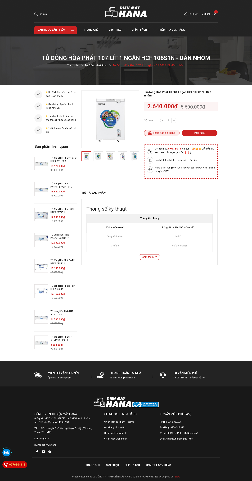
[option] (110, 119)
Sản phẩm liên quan (51, 146)
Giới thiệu (112, 465)
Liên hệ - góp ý (41, 438)
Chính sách (132, 465)
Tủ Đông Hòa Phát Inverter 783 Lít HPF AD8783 (60, 237)
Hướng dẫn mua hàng (45, 445)
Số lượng (149, 120)
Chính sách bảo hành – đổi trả (119, 422)
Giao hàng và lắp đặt (114, 427)
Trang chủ (93, 465)
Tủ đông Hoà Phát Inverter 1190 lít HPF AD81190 (60, 186)
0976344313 (174, 148)
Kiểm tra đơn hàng (158, 465)
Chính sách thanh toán (115, 438)
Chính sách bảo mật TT (116, 433)
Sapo (177, 476)
